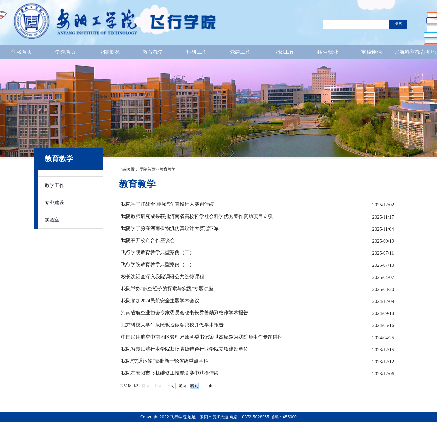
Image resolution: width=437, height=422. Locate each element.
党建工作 (240, 52)
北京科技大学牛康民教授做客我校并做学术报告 (172, 324)
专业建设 (54, 202)
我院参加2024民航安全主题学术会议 (160, 300)
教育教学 (153, 52)
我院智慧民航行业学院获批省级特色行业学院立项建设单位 (184, 349)
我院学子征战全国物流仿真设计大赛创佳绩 (167, 204)
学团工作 (284, 52)
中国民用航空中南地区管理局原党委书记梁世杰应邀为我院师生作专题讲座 (201, 336)
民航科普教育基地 (415, 52)
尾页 (182, 386)
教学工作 (54, 185)
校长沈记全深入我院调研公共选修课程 (162, 276)
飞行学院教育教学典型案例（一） (157, 264)
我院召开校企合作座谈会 (148, 240)
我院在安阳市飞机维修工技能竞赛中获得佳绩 (170, 373)
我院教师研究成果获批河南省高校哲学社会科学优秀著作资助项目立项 (197, 216)
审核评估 (371, 52)
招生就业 (327, 52)
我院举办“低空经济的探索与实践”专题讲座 (167, 288)
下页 (170, 386)
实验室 (52, 219)
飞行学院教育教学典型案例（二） (157, 252)
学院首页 (65, 52)
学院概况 (109, 52)
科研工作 (196, 52)
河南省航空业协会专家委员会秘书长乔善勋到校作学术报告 (184, 312)
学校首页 (21, 52)
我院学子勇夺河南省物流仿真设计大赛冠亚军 (170, 228)
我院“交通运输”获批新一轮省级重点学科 (164, 361)
